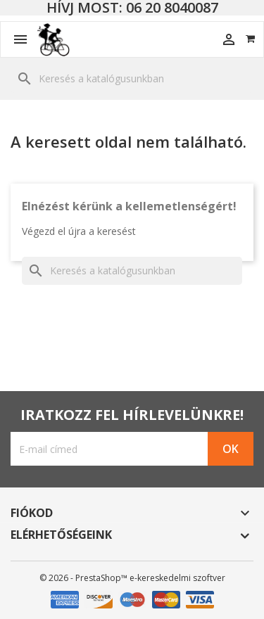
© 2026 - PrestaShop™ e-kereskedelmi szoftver (132, 578)
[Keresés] (132, 79)
